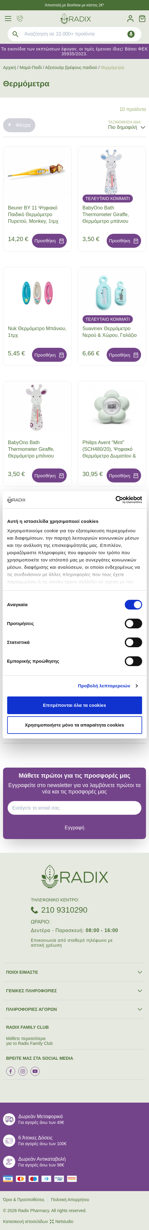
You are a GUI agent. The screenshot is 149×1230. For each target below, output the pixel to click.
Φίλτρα (19, 125)
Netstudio (61, 1221)
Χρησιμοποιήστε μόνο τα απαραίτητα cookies (74, 724)
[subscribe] (74, 827)
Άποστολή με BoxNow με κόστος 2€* (74, 5)
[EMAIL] (76, 808)
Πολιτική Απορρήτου (70, 1199)
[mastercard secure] (73, 1179)
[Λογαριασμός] (130, 18)
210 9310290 (64, 909)
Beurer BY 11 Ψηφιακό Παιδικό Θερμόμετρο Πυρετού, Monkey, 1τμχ (33, 214)
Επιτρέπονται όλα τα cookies (74, 705)
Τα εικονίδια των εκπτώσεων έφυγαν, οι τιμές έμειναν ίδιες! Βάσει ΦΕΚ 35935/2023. (74, 51)
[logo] (75, 18)
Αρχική (9, 67)
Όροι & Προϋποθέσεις (23, 1199)
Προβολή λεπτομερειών (104, 685)
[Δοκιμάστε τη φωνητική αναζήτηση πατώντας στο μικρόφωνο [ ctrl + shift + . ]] (131, 34)
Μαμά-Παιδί (31, 67)
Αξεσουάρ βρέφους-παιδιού (71, 67)
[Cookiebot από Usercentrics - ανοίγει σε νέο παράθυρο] (115, 500)
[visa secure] (60, 1179)
